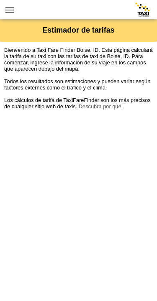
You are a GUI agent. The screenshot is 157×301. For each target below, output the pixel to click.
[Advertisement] (78, 188)
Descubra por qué (100, 106)
